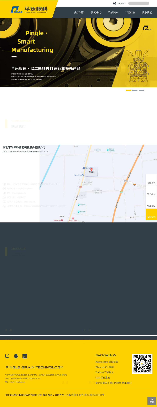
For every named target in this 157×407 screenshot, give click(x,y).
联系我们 (147, 12)
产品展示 (113, 12)
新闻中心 (96, 12)
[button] (128, 90)
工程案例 (130, 12)
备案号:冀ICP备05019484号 (90, 395)
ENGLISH (119, 3)
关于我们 (79, 12)
